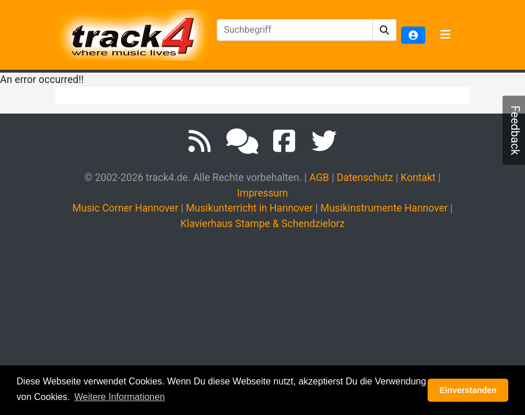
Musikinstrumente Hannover (384, 208)
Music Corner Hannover (125, 208)
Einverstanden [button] (468, 390)
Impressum (262, 193)
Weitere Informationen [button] (119, 397)
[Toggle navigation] (445, 35)
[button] (384, 30)
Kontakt (418, 177)
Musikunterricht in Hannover (249, 208)
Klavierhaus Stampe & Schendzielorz (262, 223)
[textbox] (295, 30)
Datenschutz (365, 177)
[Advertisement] (265, 327)
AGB (319, 177)
